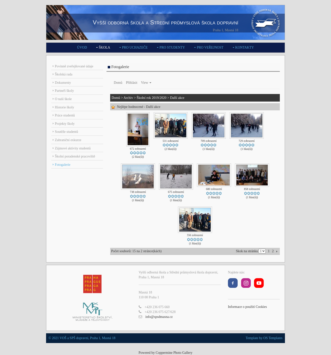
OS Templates (272, 338)
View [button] (146, 82)
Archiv (128, 98)
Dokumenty (63, 82)
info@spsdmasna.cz (159, 317)
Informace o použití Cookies (247, 307)
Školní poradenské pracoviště (75, 156)
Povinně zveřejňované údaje (74, 66)
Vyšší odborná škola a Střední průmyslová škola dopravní (165, 22)
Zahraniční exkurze (68, 140)
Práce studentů (65, 115)
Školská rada (63, 74)
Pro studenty (172, 47)
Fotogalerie (62, 165)
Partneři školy (64, 91)
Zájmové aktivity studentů (73, 148)
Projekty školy (65, 123)
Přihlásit (131, 82)
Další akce (177, 98)
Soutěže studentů (66, 132)
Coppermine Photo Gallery (174, 353)
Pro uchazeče (134, 47)
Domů (118, 82)
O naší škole (63, 99)
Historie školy (64, 107)
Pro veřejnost (210, 47)
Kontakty (244, 47)
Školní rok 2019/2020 (151, 98)
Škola (104, 47)
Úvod (82, 47)
